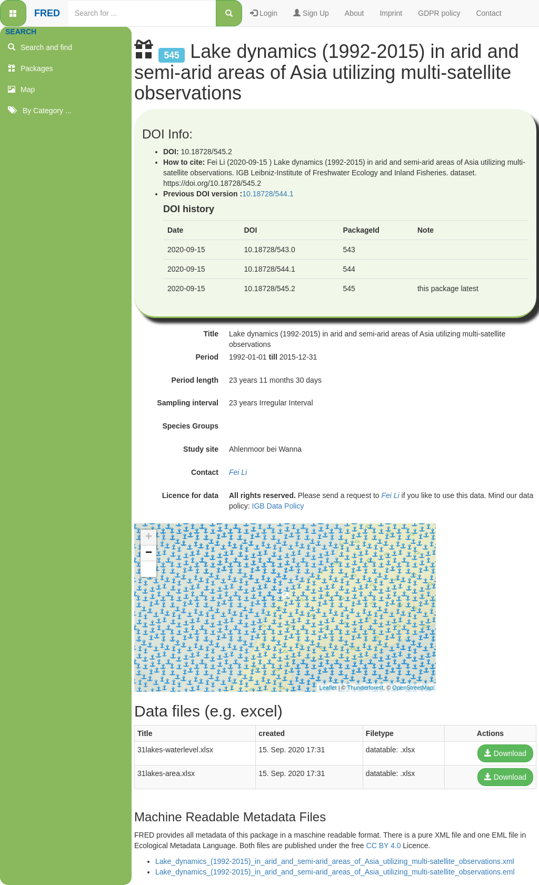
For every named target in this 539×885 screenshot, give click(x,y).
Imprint (391, 13)
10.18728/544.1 (267, 194)
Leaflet (328, 687)
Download (505, 753)
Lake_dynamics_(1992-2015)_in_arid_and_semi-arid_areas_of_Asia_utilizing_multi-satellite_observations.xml (334, 861)
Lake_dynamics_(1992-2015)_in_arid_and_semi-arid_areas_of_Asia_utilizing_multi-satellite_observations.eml (335, 872)
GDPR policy (439, 13)
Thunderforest (365, 687)
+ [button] (148, 537)
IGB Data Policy (278, 506)
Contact (488, 13)
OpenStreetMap (412, 687)
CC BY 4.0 (383, 845)
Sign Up (311, 13)
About (354, 13)
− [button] (148, 553)
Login (263, 13)
